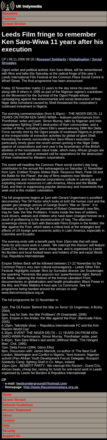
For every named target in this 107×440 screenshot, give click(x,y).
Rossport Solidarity (52, 59)
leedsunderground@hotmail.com (41, 383)
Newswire (9, 13)
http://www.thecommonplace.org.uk (50, 387)
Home (6, 394)
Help (6, 425)
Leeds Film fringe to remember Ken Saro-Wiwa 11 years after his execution (52, 42)
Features (9, 18)
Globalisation (79, 59)
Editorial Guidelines (17, 405)
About (7, 415)
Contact (8, 420)
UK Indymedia (29, 6)
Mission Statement (16, 410)
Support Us (11, 436)
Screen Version (14, 24)
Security (8, 430)
